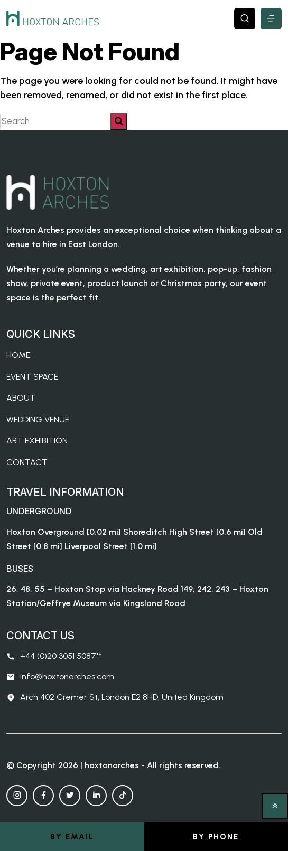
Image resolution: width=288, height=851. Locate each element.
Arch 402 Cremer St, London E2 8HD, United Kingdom (115, 697)
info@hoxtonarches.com (60, 676)
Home (18, 355)
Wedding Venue (37, 419)
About (20, 398)
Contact (27, 462)
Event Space (32, 377)
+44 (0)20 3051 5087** (53, 656)
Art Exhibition (37, 441)
